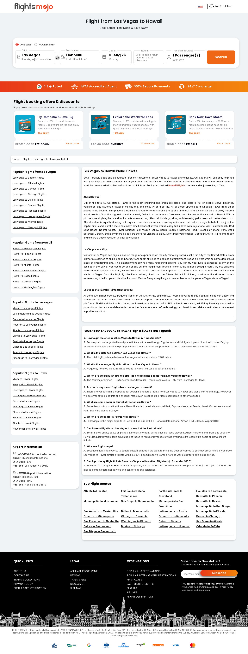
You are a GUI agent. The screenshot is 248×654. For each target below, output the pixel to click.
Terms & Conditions (27, 579)
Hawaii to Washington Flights (29, 287)
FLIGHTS (132, 588)
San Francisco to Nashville (101, 521)
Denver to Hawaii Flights (26, 401)
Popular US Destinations (143, 571)
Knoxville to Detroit (208, 501)
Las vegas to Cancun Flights (29, 188)
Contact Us (21, 575)
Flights (26, 159)
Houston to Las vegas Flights (29, 324)
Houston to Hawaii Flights (27, 417)
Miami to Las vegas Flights (28, 308)
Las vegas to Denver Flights (28, 205)
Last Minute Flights (140, 583)
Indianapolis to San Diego (213, 506)
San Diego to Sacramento (137, 501)
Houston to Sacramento (211, 490)
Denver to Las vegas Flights (28, 319)
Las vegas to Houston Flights (29, 210)
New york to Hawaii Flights (28, 384)
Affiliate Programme (84, 571)
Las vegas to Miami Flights (28, 221)
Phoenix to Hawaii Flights (27, 412)
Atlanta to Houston (95, 490)
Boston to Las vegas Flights (28, 341)
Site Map (75, 588)
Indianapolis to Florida (211, 511)
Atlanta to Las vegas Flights (28, 330)
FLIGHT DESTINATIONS (140, 596)
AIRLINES (132, 592)
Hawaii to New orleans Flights (29, 270)
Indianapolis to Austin (173, 511)
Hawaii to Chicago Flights (27, 281)
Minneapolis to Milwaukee (101, 501)
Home (16, 159)
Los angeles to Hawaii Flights (29, 395)
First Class (134, 579)
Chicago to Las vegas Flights (29, 335)
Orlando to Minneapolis (99, 516)
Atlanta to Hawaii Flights (26, 423)
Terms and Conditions (198, 590)
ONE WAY (23, 44)
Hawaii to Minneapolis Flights (29, 248)
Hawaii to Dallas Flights (26, 275)
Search (221, 57)
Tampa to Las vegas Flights (28, 352)
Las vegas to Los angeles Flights (31, 216)
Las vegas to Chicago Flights (29, 194)
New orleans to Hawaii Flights (29, 428)
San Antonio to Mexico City (101, 511)
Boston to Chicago (133, 526)
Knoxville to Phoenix (209, 496)
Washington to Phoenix (136, 521)
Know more (72, 143)
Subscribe (219, 572)
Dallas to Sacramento (97, 526)
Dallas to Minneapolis (135, 511)
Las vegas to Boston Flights (28, 177)
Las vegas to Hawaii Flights (28, 390)
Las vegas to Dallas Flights (28, 199)
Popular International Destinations (151, 575)
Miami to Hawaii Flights (26, 379)
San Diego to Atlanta (209, 521)
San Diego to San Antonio (100, 531)
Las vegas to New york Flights (30, 227)
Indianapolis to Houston (174, 526)
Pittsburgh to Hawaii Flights (28, 406)
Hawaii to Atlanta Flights (26, 264)
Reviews (75, 575)
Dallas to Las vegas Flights (28, 346)
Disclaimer (77, 583)
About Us (20, 571)
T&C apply (43, 133)
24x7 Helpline (220, 6)
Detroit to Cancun (170, 521)
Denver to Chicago (208, 516)
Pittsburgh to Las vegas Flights (30, 357)
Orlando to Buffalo (208, 526)
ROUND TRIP (44, 44)
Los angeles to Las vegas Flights (31, 313)
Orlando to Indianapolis (174, 516)
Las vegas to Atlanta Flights (28, 183)
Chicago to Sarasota (134, 516)
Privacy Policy (23, 583)
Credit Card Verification (30, 588)
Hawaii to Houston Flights (27, 259)
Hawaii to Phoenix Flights (27, 253)
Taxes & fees (78, 579)
